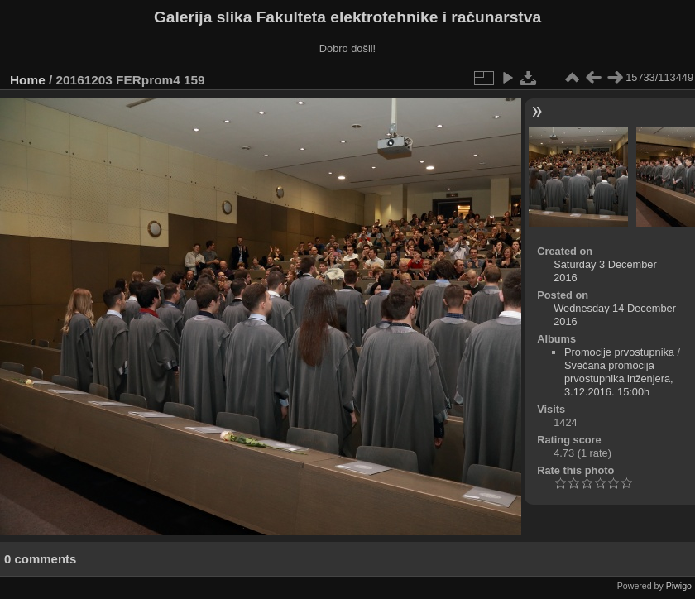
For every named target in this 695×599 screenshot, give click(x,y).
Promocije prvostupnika (619, 352)
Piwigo (679, 586)
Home (28, 80)
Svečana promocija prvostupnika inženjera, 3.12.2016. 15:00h (618, 378)
